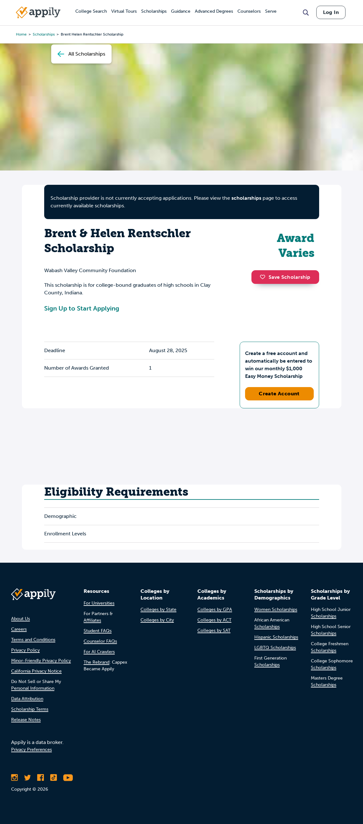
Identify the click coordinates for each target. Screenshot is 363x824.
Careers (19, 629)
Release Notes (26, 719)
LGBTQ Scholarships (275, 647)
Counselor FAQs (100, 641)
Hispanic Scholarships (276, 637)
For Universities (99, 603)
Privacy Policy (25, 650)
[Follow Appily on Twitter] (27, 777)
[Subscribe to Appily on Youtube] (68, 777)
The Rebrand (96, 662)
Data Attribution (27, 698)
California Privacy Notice (36, 671)
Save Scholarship (285, 277)
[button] (264, 276)
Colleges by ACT (214, 620)
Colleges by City (157, 620)
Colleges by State (158, 609)
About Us (20, 618)
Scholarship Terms (29, 709)
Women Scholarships (275, 609)
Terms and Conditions (33, 639)
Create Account (279, 394)
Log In (331, 12)
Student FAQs (98, 630)
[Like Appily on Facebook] (40, 777)
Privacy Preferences (31, 749)
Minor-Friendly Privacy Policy (41, 660)
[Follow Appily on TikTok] (53, 777)
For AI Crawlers (99, 651)
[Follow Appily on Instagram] (14, 777)
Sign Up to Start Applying (81, 308)
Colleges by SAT (213, 630)
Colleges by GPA (214, 609)
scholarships (246, 198)
